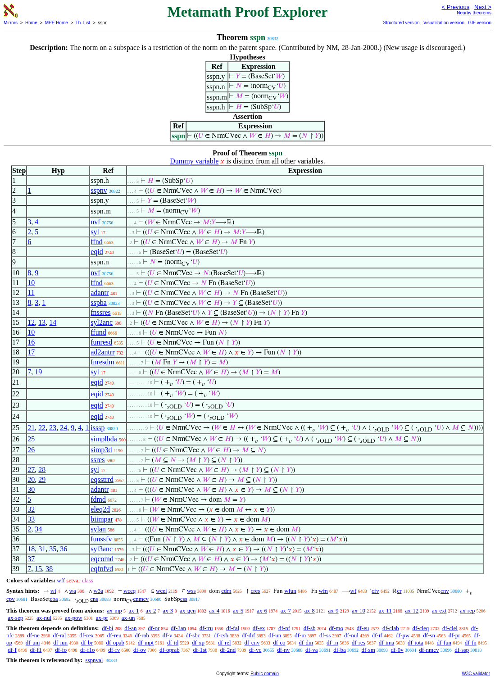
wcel (161, 590)
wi (53, 590)
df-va (311, 649)
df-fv (114, 649)
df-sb (310, 628)
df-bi (107, 628)
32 (31, 509)
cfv (375, 590)
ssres (97, 459)
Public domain (264, 673)
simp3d (101, 450)
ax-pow (73, 617)
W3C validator (476, 673)
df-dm (306, 642)
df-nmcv (429, 649)
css (183, 598)
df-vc (255, 649)
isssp (97, 427)
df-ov (139, 649)
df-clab (390, 628)
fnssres (100, 312)
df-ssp (461, 649)
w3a (99, 590)
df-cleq (420, 628)
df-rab (142, 635)
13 (41, 322)
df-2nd (228, 649)
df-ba (339, 649)
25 (31, 439)
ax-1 (134, 610)
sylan (98, 529)
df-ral (59, 635)
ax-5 (238, 610)
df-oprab (169, 649)
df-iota (415, 642)
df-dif (248, 635)
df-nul (351, 635)
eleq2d (100, 509)
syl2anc (102, 322)
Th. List (83, 22)
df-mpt (146, 642)
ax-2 (150, 610)
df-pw (402, 635)
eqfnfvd (102, 568)
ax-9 (333, 610)
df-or (153, 628)
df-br (87, 642)
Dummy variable (194, 161)
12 (31, 322)
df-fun (444, 642)
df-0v (397, 649)
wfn (323, 590)
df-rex (86, 635)
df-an (130, 628)
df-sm (368, 649)
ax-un (128, 617)
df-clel (450, 628)
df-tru (206, 628)
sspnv (99, 190)
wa (72, 590)
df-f (12, 649)
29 (41, 479)
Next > (482, 7)
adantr (100, 292)
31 (41, 549)
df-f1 (36, 649)
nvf (95, 222)
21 (31, 427)
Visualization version (443, 22)
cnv (445, 590)
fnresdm (102, 362)
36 (63, 549)
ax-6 (262, 610)
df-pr (454, 635)
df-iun (60, 642)
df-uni (33, 642)
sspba (99, 302)
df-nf (284, 628)
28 (41, 469)
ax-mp (114, 610)
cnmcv (141, 598)
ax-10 (358, 610)
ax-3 (168, 610)
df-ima (387, 642)
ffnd (96, 241)
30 (31, 489)
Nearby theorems (474, 12)
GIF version (479, 22)
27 (31, 469)
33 (31, 519)
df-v (168, 635)
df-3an (178, 628)
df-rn (332, 642)
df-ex (259, 628)
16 (31, 342)
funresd (101, 342)
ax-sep (15, 617)
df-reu (114, 635)
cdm (226, 590)
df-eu (363, 628)
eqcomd (102, 559)
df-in (300, 635)
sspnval (94, 660)
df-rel (224, 642)
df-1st (199, 649)
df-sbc (193, 635)
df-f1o (87, 649)
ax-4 (214, 610)
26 (31, 450)
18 (31, 549)
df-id (172, 642)
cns (94, 598)
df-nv (283, 649)
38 (49, 568)
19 (38, 372)
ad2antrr (102, 352)
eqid (97, 251)
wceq (129, 590)
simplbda (104, 439)
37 (31, 559)
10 (31, 282)
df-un (274, 635)
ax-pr (102, 617)
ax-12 (412, 610)
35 (52, 549)
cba (54, 598)
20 (31, 479)
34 (38, 529)
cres (255, 590)
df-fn (471, 642)
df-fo (61, 649)
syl (95, 232)
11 (30, 292)
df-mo (336, 628)
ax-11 (385, 610)
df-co (279, 642)
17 (31, 352)
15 (38, 568)
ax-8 (309, 610)
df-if (377, 635)
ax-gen (187, 610)
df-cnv (251, 642)
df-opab (115, 642)
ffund (98, 332)
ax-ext (439, 610)
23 (52, 427)
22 (41, 427)
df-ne (33, 635)
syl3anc (102, 549)
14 (52, 322)
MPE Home (56, 22)
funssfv (101, 539)
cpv (10, 598)
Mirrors (11, 22)
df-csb (220, 635)
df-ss (325, 635)
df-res (358, 642)
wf (353, 590)
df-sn (429, 635)
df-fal (232, 628)
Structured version (401, 22)
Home (31, 22)
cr (399, 590)
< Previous (455, 7)
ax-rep (467, 610)
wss (191, 590)
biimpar (102, 519)
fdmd (98, 499)
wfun (290, 590)
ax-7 (286, 610)
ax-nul (43, 617)
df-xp (198, 642)
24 (63, 427)
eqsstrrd (102, 479)
